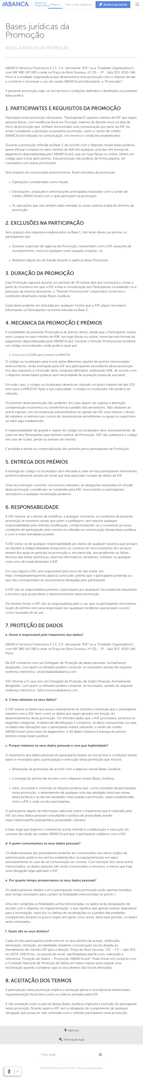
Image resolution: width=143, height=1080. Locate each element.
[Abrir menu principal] (137, 5)
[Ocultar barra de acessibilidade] (18, 1071)
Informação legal (74, 1039)
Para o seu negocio (78, 4)
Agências (73, 1030)
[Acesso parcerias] (113, 4)
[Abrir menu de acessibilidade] (9, 1071)
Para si (55, 4)
